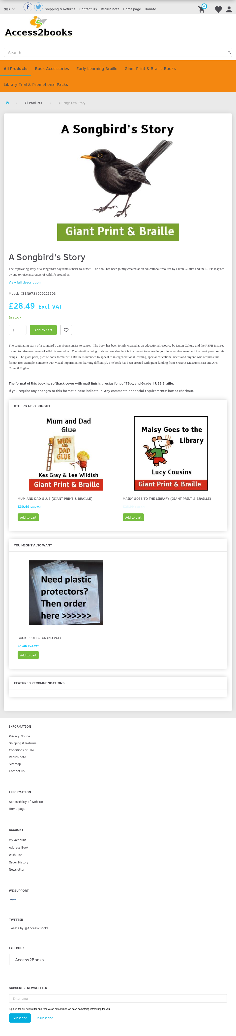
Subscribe (20, 1018)
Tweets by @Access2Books (28, 928)
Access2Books (29, 960)
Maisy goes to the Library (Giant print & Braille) (167, 498)
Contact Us (88, 8)
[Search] (229, 52)
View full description (25, 282)
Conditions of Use (21, 750)
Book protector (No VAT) (39, 637)
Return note (110, 8)
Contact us (17, 771)
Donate (150, 8)
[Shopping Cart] (202, 7)
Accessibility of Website (26, 801)
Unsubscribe (44, 1018)
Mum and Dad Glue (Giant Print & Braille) (55, 498)
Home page (132, 8)
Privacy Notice (19, 736)
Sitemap (15, 764)
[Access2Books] (38, 25)
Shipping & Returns (60, 8)
